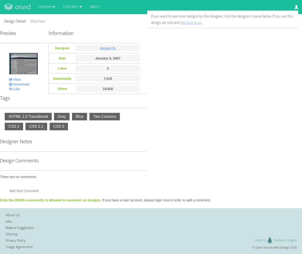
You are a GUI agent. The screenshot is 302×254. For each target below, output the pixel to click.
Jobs (9, 221)
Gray (62, 116)
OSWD (23, 7)
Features (70, 7)
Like (16, 89)
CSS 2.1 (36, 126)
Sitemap (12, 234)
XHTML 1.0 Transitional (28, 116)
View (17, 79)
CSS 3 (58, 126)
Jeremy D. (108, 48)
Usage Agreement (19, 247)
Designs (44, 7)
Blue (79, 116)
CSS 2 (13, 126)
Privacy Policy (15, 240)
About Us (13, 215)
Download (21, 84)
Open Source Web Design (272, 247)
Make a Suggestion (20, 228)
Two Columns (104, 116)
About (95, 7)
